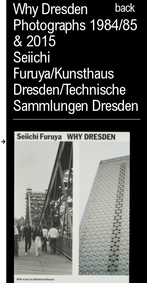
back (124, 9)
